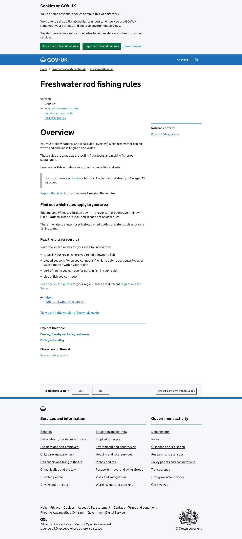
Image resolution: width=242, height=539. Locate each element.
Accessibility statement (94, 507)
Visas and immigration (111, 477)
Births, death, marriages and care (63, 439)
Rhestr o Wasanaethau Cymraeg (62, 512)
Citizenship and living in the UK (61, 462)
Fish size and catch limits (59, 113)
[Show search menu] (196, 60)
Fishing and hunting (101, 69)
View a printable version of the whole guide (69, 313)
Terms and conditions (142, 507)
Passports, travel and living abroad (119, 469)
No (104, 390)
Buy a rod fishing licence (165, 134)
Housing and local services (114, 454)
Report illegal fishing (54, 193)
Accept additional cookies (60, 46)
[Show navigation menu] (182, 60)
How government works (167, 477)
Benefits (46, 432)
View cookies (132, 46)
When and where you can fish (61, 108)
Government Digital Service (106, 512)
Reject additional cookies (102, 46)
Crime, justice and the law (58, 469)
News (155, 439)
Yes (84, 390)
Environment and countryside (69, 69)
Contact (119, 507)
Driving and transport (55, 485)
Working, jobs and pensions (114, 485)
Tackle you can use (55, 117)
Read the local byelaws (56, 284)
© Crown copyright (188, 528)
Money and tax (106, 462)
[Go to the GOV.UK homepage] (54, 60)
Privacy (55, 507)
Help (43, 507)
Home (43, 69)
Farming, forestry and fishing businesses (64, 334)
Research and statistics (167, 454)
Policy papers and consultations (173, 462)
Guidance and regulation (168, 447)
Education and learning (111, 432)
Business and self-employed (59, 447)
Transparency (160, 469)
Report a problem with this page (176, 390)
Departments (160, 432)
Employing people (108, 439)
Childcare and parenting (57, 454)
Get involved (159, 485)
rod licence (75, 178)
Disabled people (51, 477)
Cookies (69, 507)
